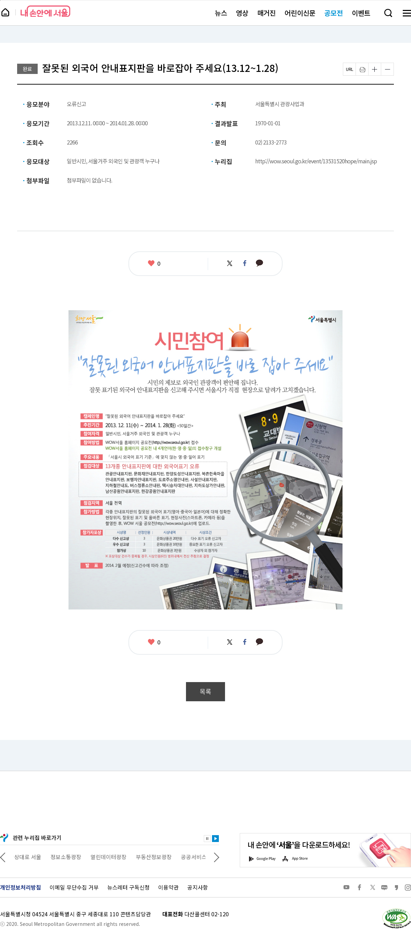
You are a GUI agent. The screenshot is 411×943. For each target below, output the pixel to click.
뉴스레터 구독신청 (128, 887)
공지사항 (197, 887)
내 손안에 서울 (45, 11)
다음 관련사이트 (216, 857)
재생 (215, 838)
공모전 (333, 13)
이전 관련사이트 (2, 857)
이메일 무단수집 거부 (74, 887)
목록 (205, 691)
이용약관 (168, 887)
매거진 (266, 13)
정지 (207, 838)
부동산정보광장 (158, 857)
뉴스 (221, 13)
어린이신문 (300, 13)
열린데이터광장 (113, 857)
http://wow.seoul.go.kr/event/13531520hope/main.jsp (316, 161)
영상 (242, 13)
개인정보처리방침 (20, 887)
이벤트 (361, 13)
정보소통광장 (70, 857)
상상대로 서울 (30, 857)
